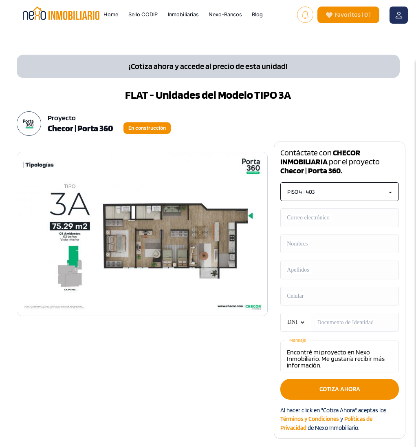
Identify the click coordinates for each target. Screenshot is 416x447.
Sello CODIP (143, 14)
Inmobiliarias (183, 14)
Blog (257, 14)
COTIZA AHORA (339, 389)
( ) (348, 15)
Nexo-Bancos (225, 14)
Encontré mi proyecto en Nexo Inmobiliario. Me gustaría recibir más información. (339, 356)
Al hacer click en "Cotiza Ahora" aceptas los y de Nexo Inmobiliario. (333, 419)
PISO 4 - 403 (339, 191)
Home (110, 14)
